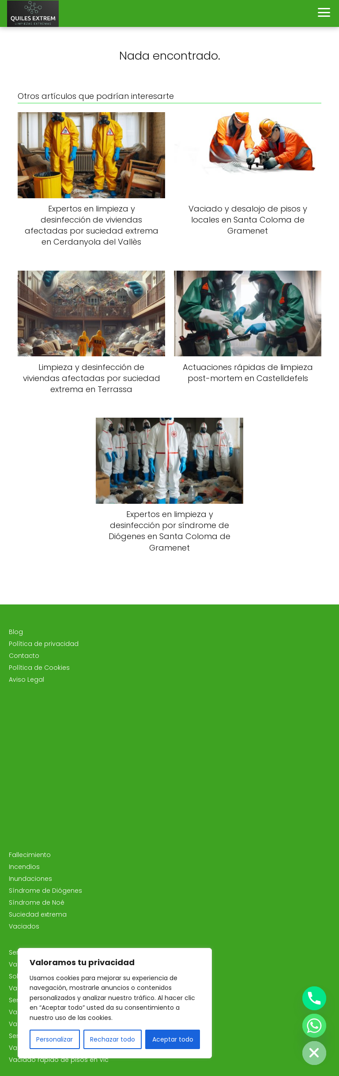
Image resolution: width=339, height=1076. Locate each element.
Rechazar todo (112, 1039)
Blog (16, 631)
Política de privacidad (44, 643)
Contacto (24, 655)
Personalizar (54, 1039)
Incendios (24, 866)
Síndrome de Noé (36, 902)
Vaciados (24, 926)
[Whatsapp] (314, 1026)
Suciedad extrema (38, 914)
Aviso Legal (26, 679)
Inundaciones (30, 878)
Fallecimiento (30, 854)
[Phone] (314, 998)
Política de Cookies (39, 667)
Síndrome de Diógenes (45, 890)
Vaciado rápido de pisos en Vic (59, 1059)
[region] (115, 1003)
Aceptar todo (172, 1039)
